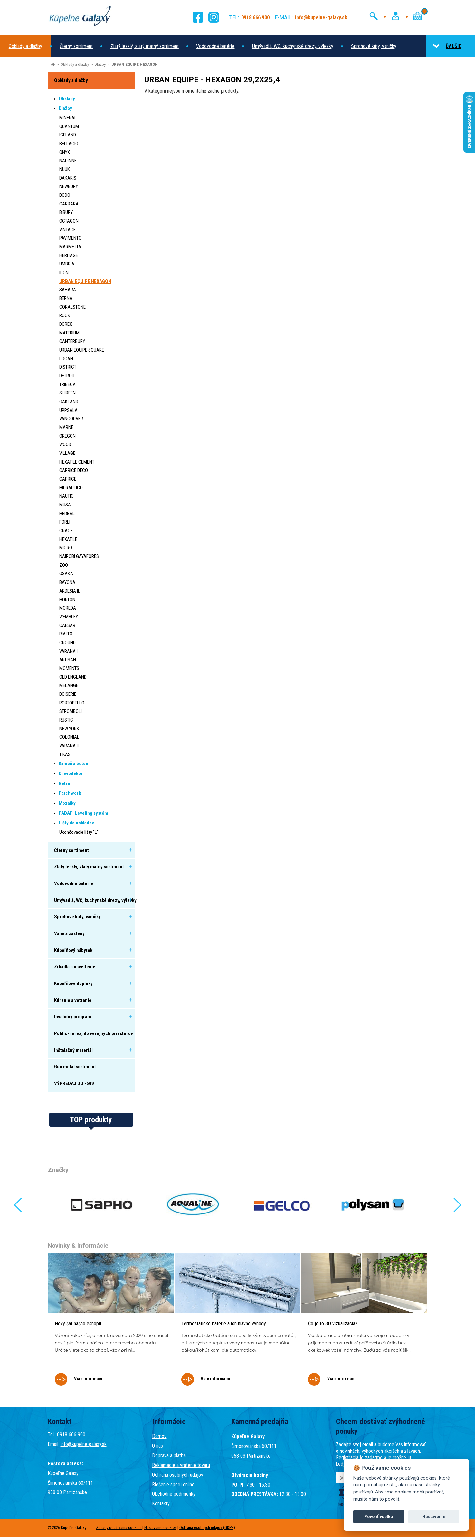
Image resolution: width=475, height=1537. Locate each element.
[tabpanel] (111, 1323)
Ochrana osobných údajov (177, 1475)
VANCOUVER (71, 419)
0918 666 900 (71, 1435)
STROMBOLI (70, 711)
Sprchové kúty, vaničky (373, 46)
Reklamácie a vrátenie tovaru (181, 1465)
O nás (157, 1446)
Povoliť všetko (378, 1516)
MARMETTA (70, 247)
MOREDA (67, 608)
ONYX (64, 152)
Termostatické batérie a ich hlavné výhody (223, 1324)
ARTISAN (67, 660)
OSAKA (66, 573)
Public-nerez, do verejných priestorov (93, 1033)
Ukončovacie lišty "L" (79, 832)
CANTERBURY (72, 341)
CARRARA (69, 204)
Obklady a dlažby (25, 46)
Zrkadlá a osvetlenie (74, 967)
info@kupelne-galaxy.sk (84, 1444)
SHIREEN (67, 393)
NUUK (64, 169)
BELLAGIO (68, 143)
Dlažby (100, 64)
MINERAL (68, 118)
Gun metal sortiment (75, 1067)
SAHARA (67, 290)
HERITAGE (68, 255)
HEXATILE (68, 539)
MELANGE (68, 685)
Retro (64, 783)
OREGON (67, 436)
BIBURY (66, 212)
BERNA (65, 298)
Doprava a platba (169, 1455)
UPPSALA (68, 410)
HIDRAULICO (71, 488)
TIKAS (65, 754)
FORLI (64, 522)
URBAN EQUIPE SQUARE (81, 350)
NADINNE (68, 161)
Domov (159, 1436)
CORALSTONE (72, 307)
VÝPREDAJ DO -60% (74, 1083)
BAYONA (67, 582)
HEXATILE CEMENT (76, 462)
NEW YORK (69, 729)
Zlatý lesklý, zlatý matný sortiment (144, 46)
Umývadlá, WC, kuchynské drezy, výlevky (292, 46)
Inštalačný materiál (73, 1050)
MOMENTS (69, 668)
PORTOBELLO (71, 703)
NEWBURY (68, 186)
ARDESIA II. (69, 591)
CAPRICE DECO (73, 470)
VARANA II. (69, 746)
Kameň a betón (73, 763)
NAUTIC (66, 496)
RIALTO (65, 634)
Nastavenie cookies (160, 1527)
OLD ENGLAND (73, 677)
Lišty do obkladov (76, 823)
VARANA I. (69, 651)
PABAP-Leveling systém (83, 813)
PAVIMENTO (70, 238)
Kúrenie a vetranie (72, 1000)
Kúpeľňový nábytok (73, 950)
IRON (64, 272)
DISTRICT (67, 367)
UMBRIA (66, 264)
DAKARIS (67, 178)
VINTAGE (67, 230)
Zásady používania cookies (119, 1527)
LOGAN (66, 359)
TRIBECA (67, 384)
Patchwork (70, 793)
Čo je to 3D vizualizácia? (332, 1324)
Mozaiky (67, 803)
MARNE (66, 427)
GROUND (67, 642)
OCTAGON (69, 221)
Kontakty (161, 1504)
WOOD (65, 444)
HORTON (67, 600)
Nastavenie (433, 1516)
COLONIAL (69, 737)
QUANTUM (69, 126)
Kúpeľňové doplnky (73, 983)
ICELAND (67, 135)
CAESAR (67, 625)
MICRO (65, 548)
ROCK (64, 315)
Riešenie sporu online (173, 1485)
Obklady (67, 99)
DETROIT (67, 376)
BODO (64, 195)
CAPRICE (67, 479)
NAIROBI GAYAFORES (79, 556)
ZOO (63, 565)
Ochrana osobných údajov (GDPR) (207, 1527)
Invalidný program (72, 1017)
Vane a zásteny (69, 933)
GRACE (66, 531)
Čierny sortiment (76, 46)
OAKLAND (68, 401)
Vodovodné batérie (215, 46)
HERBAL (67, 513)
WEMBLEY (68, 617)
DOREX (65, 324)
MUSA (65, 505)
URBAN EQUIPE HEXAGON (134, 64)
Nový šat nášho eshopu (78, 1324)
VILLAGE (67, 453)
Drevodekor (71, 773)
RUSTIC (66, 720)
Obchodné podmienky (173, 1494)
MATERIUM (69, 333)
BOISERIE (67, 694)
